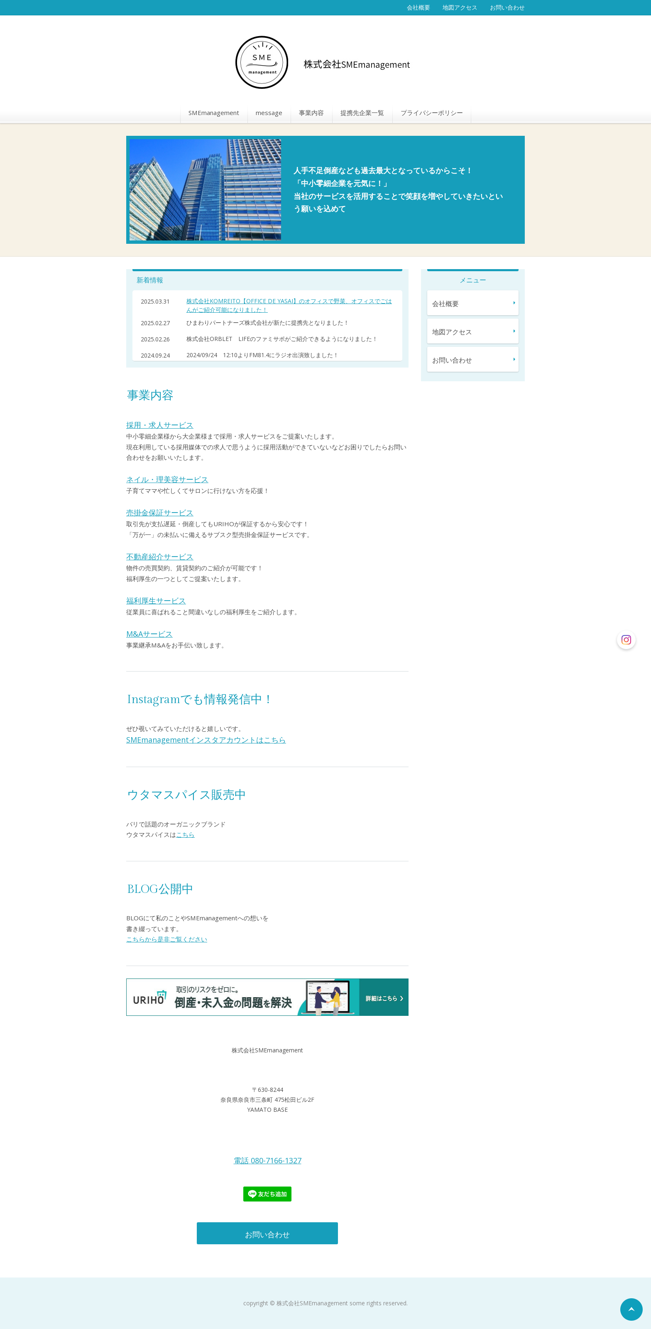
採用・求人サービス (159, 425)
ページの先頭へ (631, 1309)
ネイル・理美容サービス (167, 479)
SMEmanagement (213, 112)
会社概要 (418, 7)
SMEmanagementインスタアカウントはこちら (206, 740)
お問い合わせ (507, 7)
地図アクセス (460, 7)
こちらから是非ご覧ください (166, 939)
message (269, 112)
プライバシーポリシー (432, 112)
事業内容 (311, 112)
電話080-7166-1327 (267, 1160)
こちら (185, 834)
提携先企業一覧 (362, 112)
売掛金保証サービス (159, 512)
